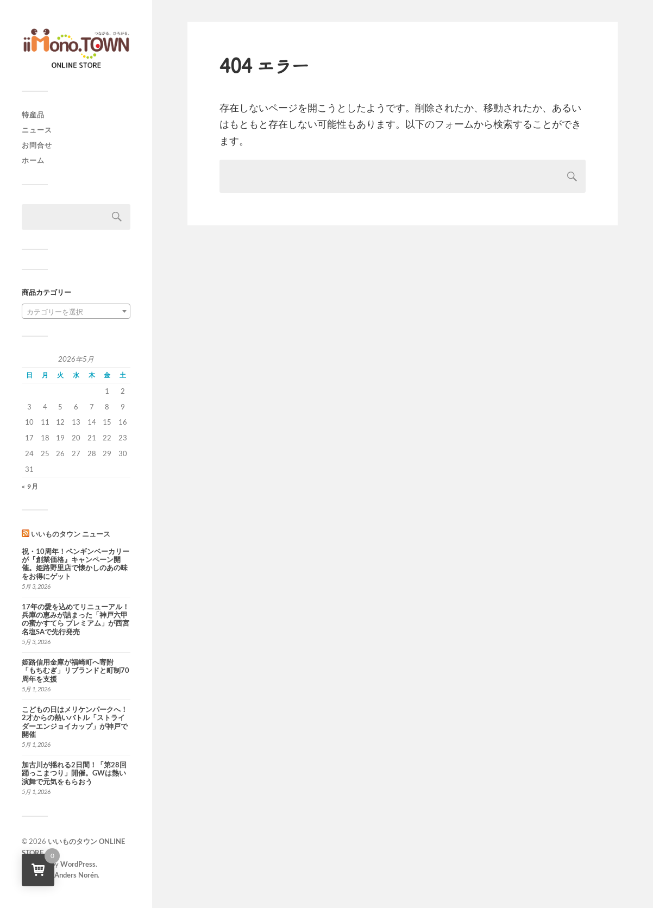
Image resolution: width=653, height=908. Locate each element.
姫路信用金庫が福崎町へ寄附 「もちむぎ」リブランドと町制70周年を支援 (75, 670)
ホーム (33, 160)
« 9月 (30, 486)
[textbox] (76, 311)
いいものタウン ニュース (70, 533)
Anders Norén (76, 875)
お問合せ (37, 145)
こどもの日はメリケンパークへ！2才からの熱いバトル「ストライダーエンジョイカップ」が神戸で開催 (75, 722)
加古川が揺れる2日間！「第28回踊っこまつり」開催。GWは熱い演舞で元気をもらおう (74, 773)
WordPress (78, 864)
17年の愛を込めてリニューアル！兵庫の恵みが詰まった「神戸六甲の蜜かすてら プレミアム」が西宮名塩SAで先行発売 (75, 619)
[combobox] (76, 311)
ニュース (37, 129)
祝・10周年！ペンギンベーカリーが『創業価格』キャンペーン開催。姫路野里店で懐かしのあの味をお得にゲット (75, 564)
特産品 (33, 114)
